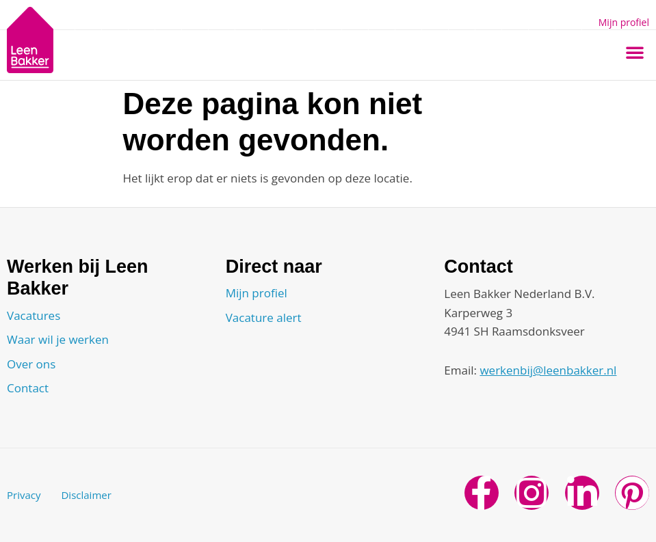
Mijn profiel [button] (624, 22)
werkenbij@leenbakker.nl (548, 370)
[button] (634, 52)
